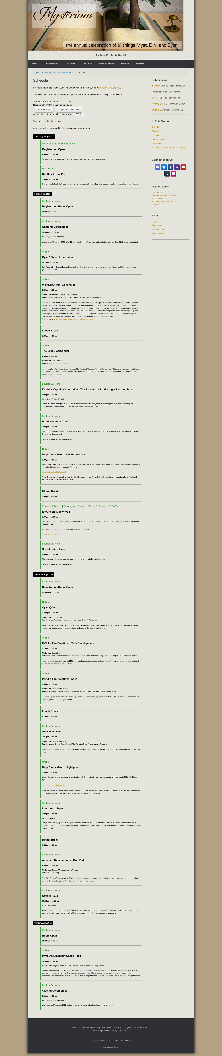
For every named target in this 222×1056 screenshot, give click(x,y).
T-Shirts (155, 86)
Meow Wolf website (50, 534)
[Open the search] (189, 64)
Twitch (65, 128)
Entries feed (157, 225)
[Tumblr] (167, 174)
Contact (140, 64)
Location (71, 64)
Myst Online (157, 198)
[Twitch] (177, 167)
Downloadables (106, 64)
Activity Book (158, 104)
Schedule (87, 64)
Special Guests (158, 139)
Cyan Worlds (157, 192)
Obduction (156, 204)
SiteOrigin (109, 1047)
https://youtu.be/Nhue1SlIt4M (54, 785)
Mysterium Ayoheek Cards (163, 201)
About (34, 64)
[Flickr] (174, 174)
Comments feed (159, 229)
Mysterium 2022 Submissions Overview (169, 147)
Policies (125, 64)
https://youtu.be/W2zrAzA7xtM (54, 471)
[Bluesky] (164, 167)
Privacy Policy (124, 1040)
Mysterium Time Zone (69, 110)
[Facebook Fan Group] (170, 167)
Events (155, 98)
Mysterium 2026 (52, 64)
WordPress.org (158, 233)
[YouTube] (183, 167)
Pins (154, 92)
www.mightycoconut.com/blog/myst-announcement (73, 319)
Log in (154, 221)
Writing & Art (158, 110)
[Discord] (157, 167)
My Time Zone (44, 110)
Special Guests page (110, 87)
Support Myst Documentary (164, 195)
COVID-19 (156, 143)
